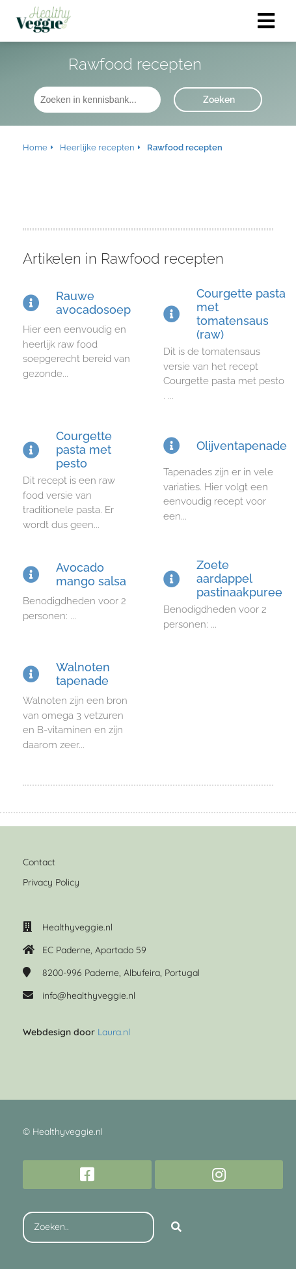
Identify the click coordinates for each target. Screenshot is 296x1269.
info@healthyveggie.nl (88, 995)
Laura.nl (114, 1032)
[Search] (176, 1227)
